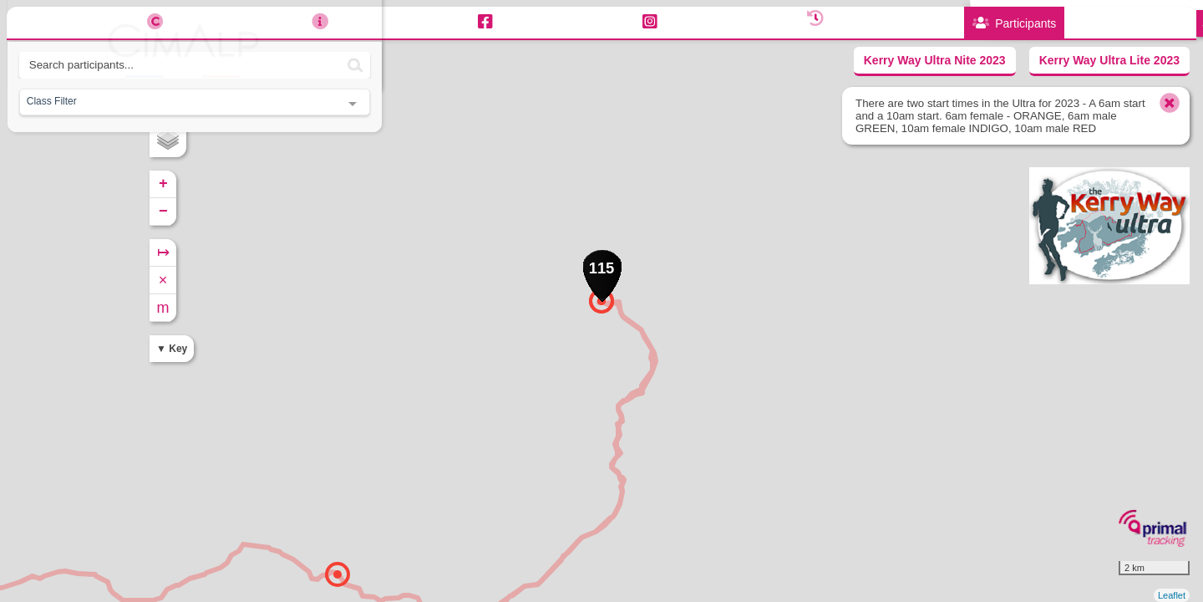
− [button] (401, 212)
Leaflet (1171, 595)
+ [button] (401, 184)
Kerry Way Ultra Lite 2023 (1109, 60)
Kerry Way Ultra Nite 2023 (935, 60)
